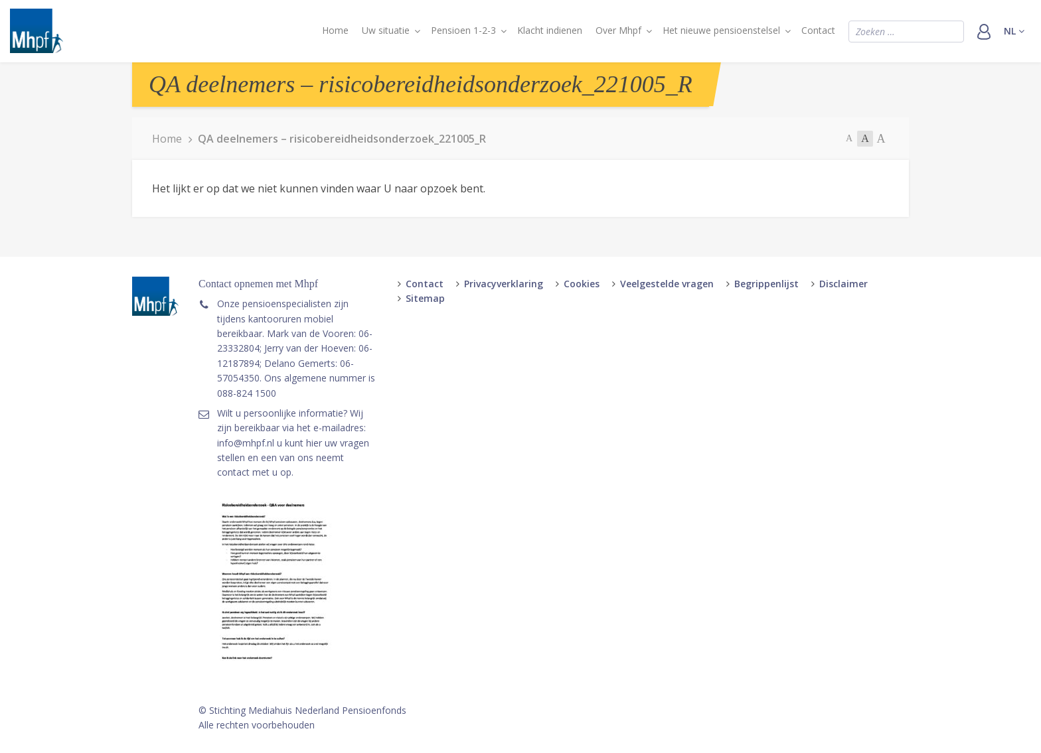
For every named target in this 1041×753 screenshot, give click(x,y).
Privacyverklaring (503, 283)
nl (1014, 31)
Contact (818, 30)
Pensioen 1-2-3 (463, 30)
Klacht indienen (549, 30)
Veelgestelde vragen (667, 283)
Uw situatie (386, 30)
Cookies (582, 283)
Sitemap (425, 298)
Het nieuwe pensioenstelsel (721, 30)
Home (335, 30)
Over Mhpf (618, 30)
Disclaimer (843, 283)
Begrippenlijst (766, 283)
